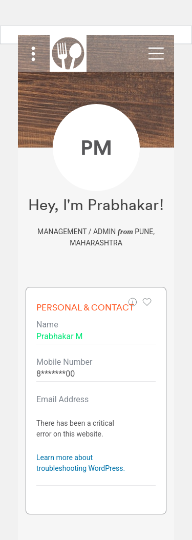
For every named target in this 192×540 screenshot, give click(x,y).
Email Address (62, 399)
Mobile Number (64, 362)
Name (47, 324)
